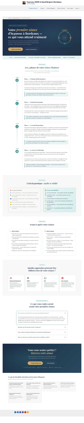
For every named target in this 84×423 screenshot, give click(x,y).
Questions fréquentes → (31, 49)
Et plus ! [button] (77, 8)
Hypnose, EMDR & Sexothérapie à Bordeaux (44, 2)
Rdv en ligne (70, 8)
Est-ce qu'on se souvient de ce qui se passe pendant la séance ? (42, 313)
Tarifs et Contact (61, 8)
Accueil (9, 17)
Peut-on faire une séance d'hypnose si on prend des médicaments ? (42, 332)
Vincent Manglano (50, 8)
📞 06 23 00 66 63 (50, 363)
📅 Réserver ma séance (15, 49)
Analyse (42, 8)
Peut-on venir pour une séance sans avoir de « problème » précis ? (42, 337)
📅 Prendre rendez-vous (35, 363)
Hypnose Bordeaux (16, 17)
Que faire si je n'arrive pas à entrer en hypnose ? (42, 327)
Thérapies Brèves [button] (33, 8)
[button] (37, 8)
